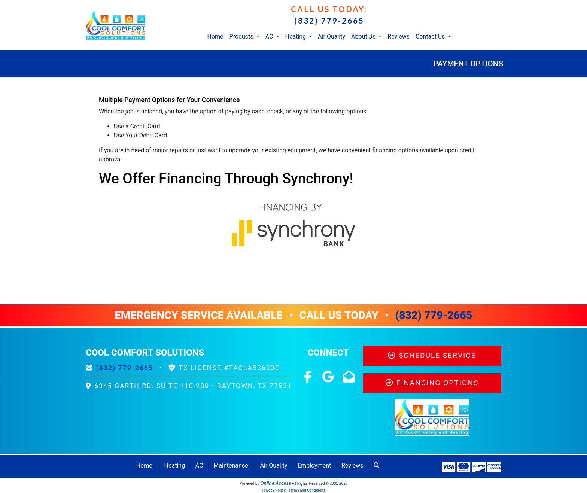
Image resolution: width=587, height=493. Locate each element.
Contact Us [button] (431, 36)
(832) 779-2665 (329, 20)
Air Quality (331, 36)
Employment (314, 465)
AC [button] (270, 36)
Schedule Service (432, 355)
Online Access (275, 483)
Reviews (398, 36)
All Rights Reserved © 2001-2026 (320, 483)
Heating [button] (296, 36)
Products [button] (242, 36)
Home (215, 36)
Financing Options (432, 382)
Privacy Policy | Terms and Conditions (293, 490)
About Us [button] (364, 36)
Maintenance (230, 465)
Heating (174, 465)
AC (199, 465)
